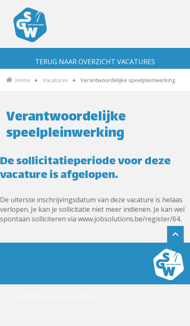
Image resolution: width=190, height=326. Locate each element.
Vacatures (55, 80)
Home (22, 80)
